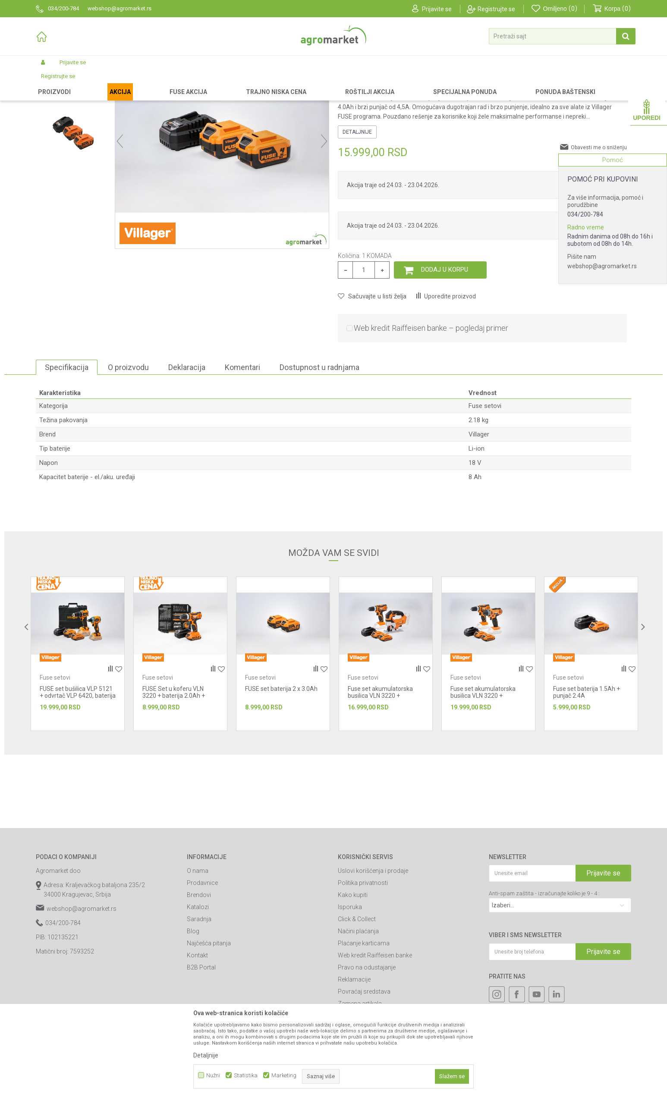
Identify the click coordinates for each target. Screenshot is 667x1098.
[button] (562, 36)
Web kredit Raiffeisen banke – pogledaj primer (431, 400)
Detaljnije (357, 205)
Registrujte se (496, 9)
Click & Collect (357, 991)
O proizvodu (128, 440)
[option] (73, 140)
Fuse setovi (220, 83)
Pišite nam (581, 256)
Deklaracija (186, 440)
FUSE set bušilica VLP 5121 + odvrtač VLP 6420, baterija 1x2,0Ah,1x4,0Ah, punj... (78, 768)
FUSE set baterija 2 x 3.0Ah (281, 761)
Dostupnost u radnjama (319, 440)
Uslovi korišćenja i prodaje (373, 943)
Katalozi (198, 979)
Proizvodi (81, 83)
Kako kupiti (353, 967)
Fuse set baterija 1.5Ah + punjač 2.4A (586, 765)
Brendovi (199, 967)
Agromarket (50, 83)
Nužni (213, 1075)
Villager (479, 507)
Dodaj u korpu (444, 342)
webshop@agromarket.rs (602, 266)
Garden (107, 83)
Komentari (242, 440)
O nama (197, 943)
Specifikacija (66, 440)
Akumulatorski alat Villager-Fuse (161, 83)
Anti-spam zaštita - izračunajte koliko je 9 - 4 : (544, 966)
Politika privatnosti (363, 955)
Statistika (246, 1075)
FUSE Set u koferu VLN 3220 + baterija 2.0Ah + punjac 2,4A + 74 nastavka (178, 768)
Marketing (283, 1075)
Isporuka (350, 979)
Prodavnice (202, 955)
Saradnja (199, 991)
